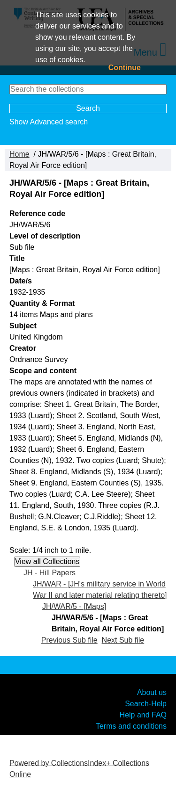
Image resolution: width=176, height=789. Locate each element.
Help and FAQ (143, 714)
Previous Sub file (69, 640)
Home (19, 154)
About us (152, 692)
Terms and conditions (131, 726)
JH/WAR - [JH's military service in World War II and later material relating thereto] (100, 589)
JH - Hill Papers (49, 573)
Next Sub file (123, 640)
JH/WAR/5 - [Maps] (74, 606)
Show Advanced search (48, 122)
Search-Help (146, 703)
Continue (124, 68)
